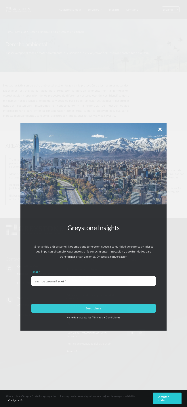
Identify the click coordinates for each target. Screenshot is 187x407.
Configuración (16, 400)
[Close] (160, 315)
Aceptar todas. (163, 398)
